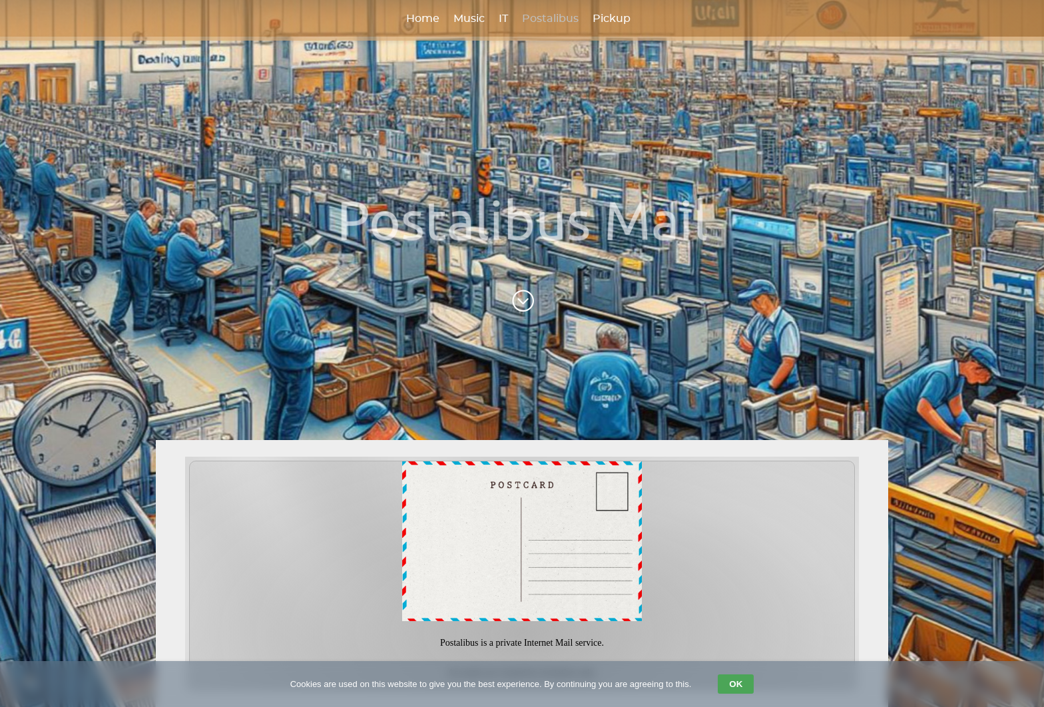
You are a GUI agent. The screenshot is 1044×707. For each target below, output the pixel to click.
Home (422, 18)
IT (503, 18)
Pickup (612, 18)
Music (469, 18)
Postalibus (550, 18)
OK (735, 684)
